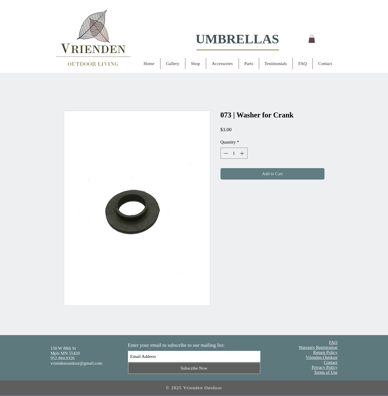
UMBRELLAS (237, 39)
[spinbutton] (234, 153)
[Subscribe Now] (194, 368)
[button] (311, 39)
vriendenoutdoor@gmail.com (76, 363)
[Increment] (243, 153)
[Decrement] (225, 153)
